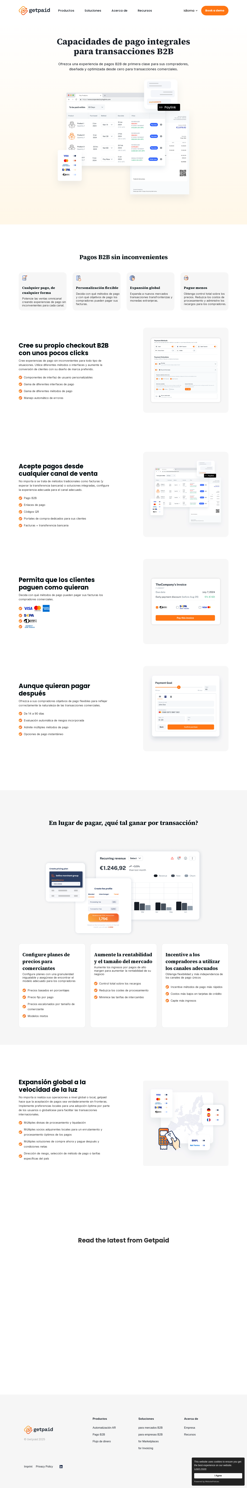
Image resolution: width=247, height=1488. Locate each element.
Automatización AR (104, 1427)
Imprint (28, 1466)
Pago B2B (99, 1434)
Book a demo (214, 10)
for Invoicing (145, 1448)
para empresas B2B (150, 1434)
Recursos (145, 10)
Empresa (189, 1427)
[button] (66, 10)
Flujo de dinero (102, 1441)
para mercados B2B (150, 1427)
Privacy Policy (44, 1466)
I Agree (218, 1475)
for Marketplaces (148, 1441)
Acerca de (119, 10)
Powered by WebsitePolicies (206, 1481)
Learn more (200, 1468)
